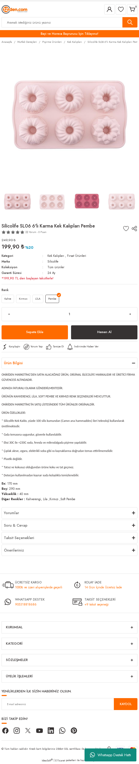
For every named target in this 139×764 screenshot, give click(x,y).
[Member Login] (109, 9)
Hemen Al (104, 331)
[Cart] (132, 9)
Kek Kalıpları (55, 255)
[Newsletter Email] (69, 704)
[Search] (69, 22)
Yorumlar (11, 512)
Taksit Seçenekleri (19, 537)
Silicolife (52, 261)
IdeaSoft (47, 760)
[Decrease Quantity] (9, 314)
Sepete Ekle (34, 331)
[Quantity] (69, 314)
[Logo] (14, 9)
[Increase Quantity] (130, 314)
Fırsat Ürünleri (76, 255)
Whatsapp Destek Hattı (110, 755)
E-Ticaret (60, 760)
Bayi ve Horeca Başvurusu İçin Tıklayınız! (69, 33)
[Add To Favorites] (126, 228)
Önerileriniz (14, 550)
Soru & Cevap (15, 525)
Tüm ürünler (55, 267)
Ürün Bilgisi (13, 363)
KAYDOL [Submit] (125, 704)
